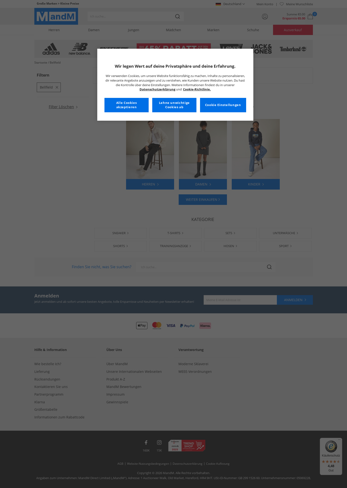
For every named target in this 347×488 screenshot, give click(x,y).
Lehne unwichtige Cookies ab (174, 105)
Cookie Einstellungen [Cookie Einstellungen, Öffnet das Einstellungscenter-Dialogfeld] (223, 105)
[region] (175, 85)
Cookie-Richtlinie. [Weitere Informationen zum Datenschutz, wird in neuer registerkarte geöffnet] (197, 89)
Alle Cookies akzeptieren (126, 105)
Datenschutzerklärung (157, 89)
